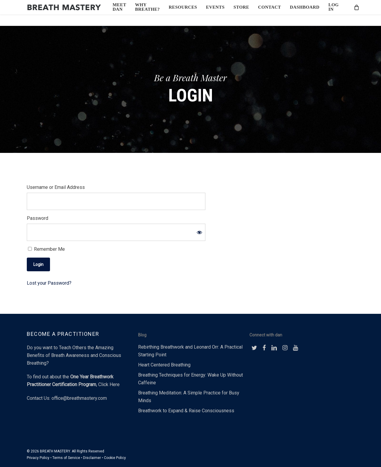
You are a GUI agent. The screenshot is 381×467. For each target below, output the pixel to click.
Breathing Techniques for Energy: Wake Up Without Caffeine (190, 378)
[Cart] (355, 13)
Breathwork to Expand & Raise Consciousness (186, 410)
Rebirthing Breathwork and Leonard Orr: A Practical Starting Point (190, 351)
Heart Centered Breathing (164, 365)
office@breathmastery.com (79, 398)
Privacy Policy (38, 458)
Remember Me (46, 249)
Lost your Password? (49, 283)
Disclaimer (92, 458)
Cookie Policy (115, 458)
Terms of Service (66, 458)
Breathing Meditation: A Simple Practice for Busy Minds (188, 396)
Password (37, 218)
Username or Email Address (56, 187)
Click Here (109, 384)
